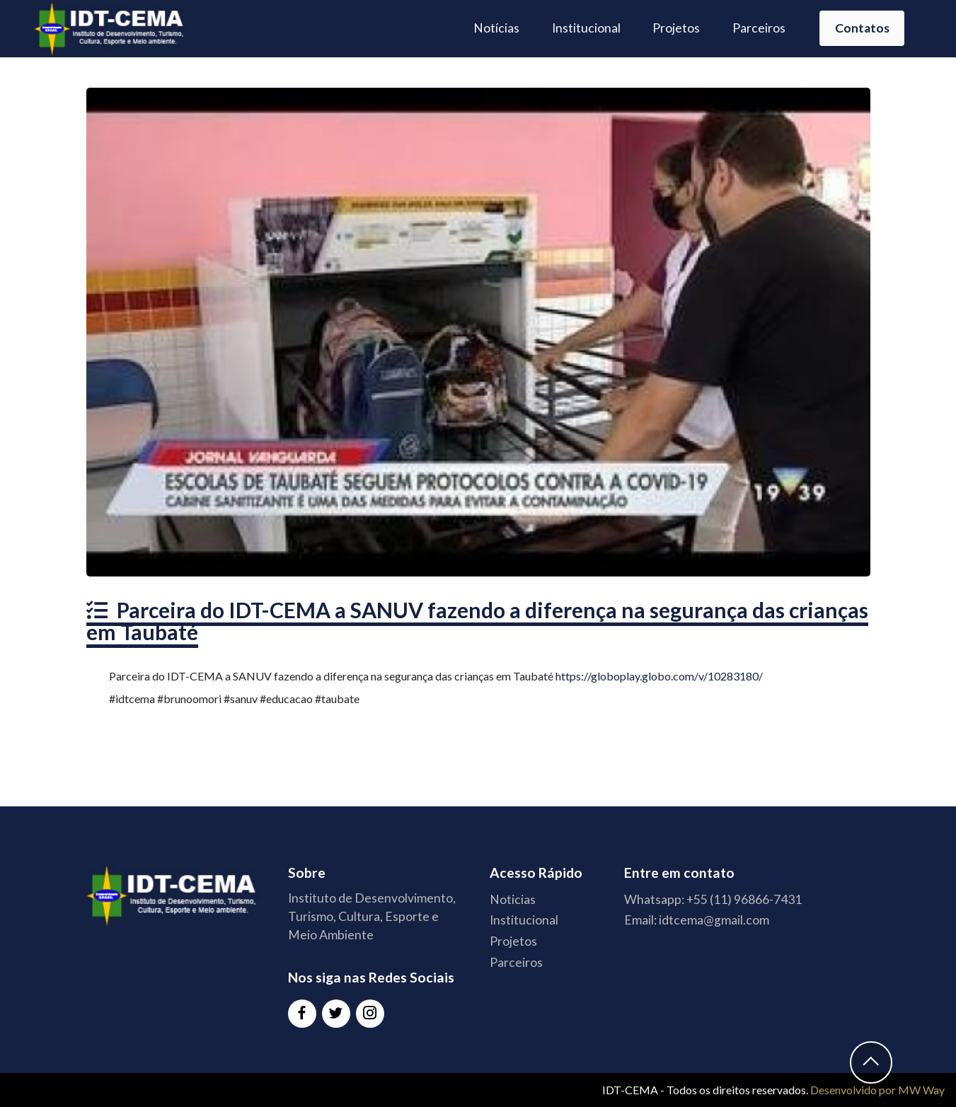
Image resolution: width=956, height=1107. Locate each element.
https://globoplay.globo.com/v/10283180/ (659, 676)
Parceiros (758, 28)
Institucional (586, 28)
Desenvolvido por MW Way (877, 1089)
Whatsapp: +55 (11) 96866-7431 (713, 899)
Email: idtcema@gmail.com (696, 919)
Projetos (676, 28)
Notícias (496, 28)
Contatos (862, 28)
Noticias (513, 899)
